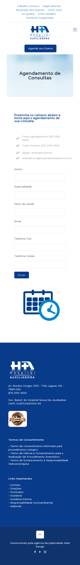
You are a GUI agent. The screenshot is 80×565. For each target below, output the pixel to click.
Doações (15, 488)
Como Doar (55, 9)
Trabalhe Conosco (28, 5)
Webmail (15, 506)
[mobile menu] (75, 30)
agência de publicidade (48, 542)
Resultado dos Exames (30, 9)
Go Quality (28, 13)
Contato (15, 484)
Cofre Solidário (47, 13)
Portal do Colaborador (40, 17)
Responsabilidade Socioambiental (31, 502)
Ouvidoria (16, 495)
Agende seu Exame (40, 48)
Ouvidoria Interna (21, 499)
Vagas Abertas (52, 5)
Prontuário (16, 492)
